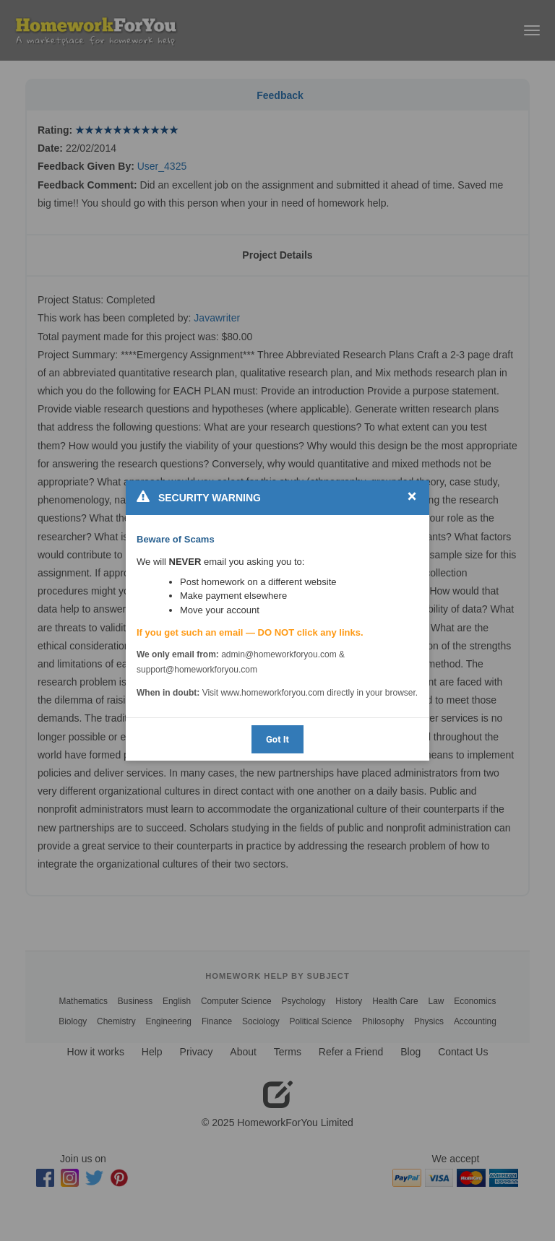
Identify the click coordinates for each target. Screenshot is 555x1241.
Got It (277, 739)
